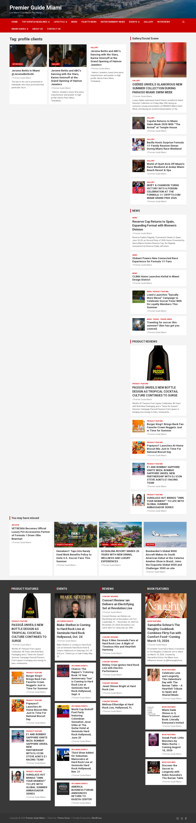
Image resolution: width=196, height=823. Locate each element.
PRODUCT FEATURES (24, 588)
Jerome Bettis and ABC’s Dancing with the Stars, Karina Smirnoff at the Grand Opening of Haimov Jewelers (66, 77)
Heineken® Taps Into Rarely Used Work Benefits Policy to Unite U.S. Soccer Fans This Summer (73, 556)
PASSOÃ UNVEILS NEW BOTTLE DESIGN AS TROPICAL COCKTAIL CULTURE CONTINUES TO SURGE (155, 391)
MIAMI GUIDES (19, 29)
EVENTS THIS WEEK (65, 545)
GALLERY (148, 22)
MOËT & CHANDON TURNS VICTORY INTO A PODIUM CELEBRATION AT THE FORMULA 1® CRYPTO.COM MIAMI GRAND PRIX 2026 (163, 191)
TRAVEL (156, 319)
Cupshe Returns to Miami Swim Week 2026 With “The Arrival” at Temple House (163, 124)
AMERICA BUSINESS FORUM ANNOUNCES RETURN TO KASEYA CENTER (82, 793)
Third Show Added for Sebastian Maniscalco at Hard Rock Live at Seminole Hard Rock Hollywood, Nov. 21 (82, 762)
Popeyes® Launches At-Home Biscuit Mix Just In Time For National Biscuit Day (165, 449)
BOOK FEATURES (158, 588)
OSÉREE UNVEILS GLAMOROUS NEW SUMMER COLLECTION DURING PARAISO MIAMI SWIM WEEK (157, 88)
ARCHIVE (15, 525)
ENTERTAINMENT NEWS (113, 22)
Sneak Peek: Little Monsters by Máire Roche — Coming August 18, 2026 (173, 744)
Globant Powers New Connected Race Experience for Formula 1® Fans (155, 260)
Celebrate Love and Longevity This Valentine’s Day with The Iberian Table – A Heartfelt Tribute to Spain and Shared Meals (172, 684)
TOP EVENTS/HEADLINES (34, 22)
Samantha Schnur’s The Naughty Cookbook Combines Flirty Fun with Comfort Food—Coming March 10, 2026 (164, 632)
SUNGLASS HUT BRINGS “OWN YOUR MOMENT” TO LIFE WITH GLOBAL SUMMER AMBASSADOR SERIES (165, 502)
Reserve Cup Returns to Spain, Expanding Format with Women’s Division (154, 225)
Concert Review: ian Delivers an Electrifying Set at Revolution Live (118, 604)
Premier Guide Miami (36, 7)
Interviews (163, 22)
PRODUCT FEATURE (160, 292)
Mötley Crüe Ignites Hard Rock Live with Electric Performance (120, 668)
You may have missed (25, 518)
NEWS (74, 22)
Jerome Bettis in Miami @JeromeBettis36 (26, 72)
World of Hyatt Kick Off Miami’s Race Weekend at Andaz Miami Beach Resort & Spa (165, 167)
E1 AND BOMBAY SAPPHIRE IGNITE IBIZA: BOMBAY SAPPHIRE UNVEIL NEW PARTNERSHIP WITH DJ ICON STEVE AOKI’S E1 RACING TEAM (164, 474)
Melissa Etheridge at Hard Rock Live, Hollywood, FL (117, 706)
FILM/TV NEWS (89, 22)
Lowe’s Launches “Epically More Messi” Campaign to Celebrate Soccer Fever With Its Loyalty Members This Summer (164, 301)
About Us (37, 29)
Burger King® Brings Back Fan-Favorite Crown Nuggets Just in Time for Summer (165, 427)
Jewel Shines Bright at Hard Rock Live (119, 688)
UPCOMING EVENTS (65, 621)
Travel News (166, 319)
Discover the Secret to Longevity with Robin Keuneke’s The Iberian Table (172, 772)
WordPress (97, 818)
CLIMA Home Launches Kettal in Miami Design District (155, 278)
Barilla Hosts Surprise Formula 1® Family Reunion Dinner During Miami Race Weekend (165, 145)
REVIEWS (108, 588)
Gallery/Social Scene (145, 38)
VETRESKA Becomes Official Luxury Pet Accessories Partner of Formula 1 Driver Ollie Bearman (31, 533)
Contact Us (54, 29)
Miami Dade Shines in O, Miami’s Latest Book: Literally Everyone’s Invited (173, 716)
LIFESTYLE (59, 22)
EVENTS (133, 22)
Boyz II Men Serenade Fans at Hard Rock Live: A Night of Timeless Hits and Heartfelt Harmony (120, 645)
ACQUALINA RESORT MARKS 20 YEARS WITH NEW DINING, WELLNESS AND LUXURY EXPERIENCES (120, 556)
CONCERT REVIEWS (110, 596)
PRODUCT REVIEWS (144, 341)
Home (15, 22)
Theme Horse (63, 818)
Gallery (55, 64)
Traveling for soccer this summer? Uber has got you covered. (163, 325)
